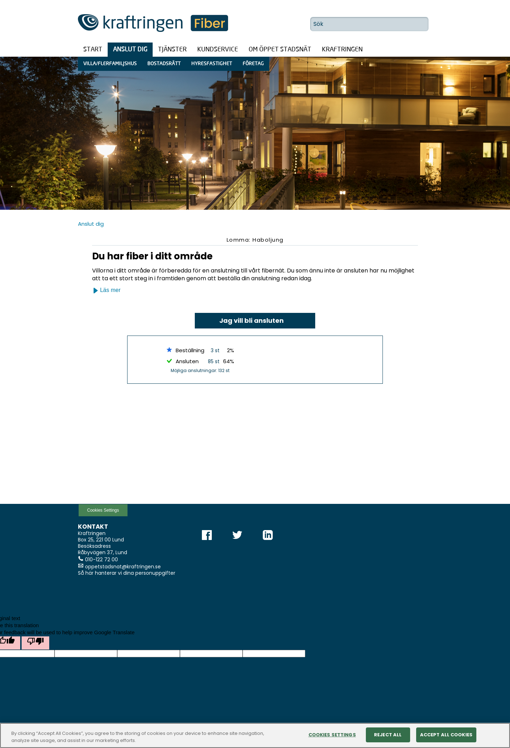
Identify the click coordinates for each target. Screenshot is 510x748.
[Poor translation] (35, 643)
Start (92, 49)
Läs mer (106, 290)
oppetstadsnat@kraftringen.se (123, 566)
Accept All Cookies (446, 734)
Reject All (388, 734)
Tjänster (172, 49)
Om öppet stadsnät (280, 49)
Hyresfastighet (211, 63)
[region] (255, 735)
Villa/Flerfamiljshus (110, 63)
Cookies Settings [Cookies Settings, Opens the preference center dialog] (332, 734)
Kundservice (217, 49)
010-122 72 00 (101, 559)
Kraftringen (342, 49)
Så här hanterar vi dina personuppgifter (126, 573)
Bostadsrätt (164, 63)
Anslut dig (130, 49)
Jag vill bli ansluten (251, 320)
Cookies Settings (103, 510)
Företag (253, 63)
